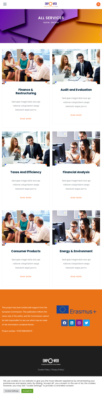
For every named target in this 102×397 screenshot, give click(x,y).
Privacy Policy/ (58, 369)
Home (46, 22)
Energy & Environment (76, 251)
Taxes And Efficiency (25, 172)
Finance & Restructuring (26, 91)
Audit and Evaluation (76, 90)
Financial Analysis (76, 172)
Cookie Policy (44, 369)
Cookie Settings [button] (11, 391)
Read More (25, 119)
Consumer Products (26, 251)
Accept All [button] (27, 391)
